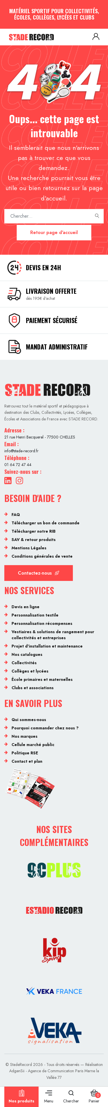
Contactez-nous (38, 573)
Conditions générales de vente (42, 556)
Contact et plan (27, 761)
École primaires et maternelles (42, 679)
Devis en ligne (25, 607)
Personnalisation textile (35, 615)
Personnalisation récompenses (42, 623)
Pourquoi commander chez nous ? (45, 728)
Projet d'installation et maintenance (47, 646)
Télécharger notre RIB (34, 531)
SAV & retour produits (34, 539)
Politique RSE (25, 753)
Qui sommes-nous (29, 719)
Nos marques (24, 736)
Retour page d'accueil (54, 232)
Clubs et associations (33, 688)
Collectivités (24, 663)
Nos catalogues (27, 654)
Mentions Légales (29, 548)
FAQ (16, 514)
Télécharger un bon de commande (45, 523)
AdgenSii (16, 1071)
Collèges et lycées (30, 671)
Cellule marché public (33, 744)
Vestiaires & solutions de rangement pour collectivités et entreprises (53, 635)
